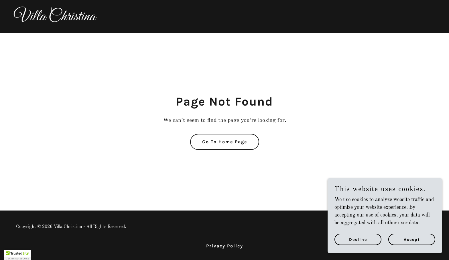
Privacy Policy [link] (224, 246)
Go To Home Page (224, 141)
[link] (224, 18)
